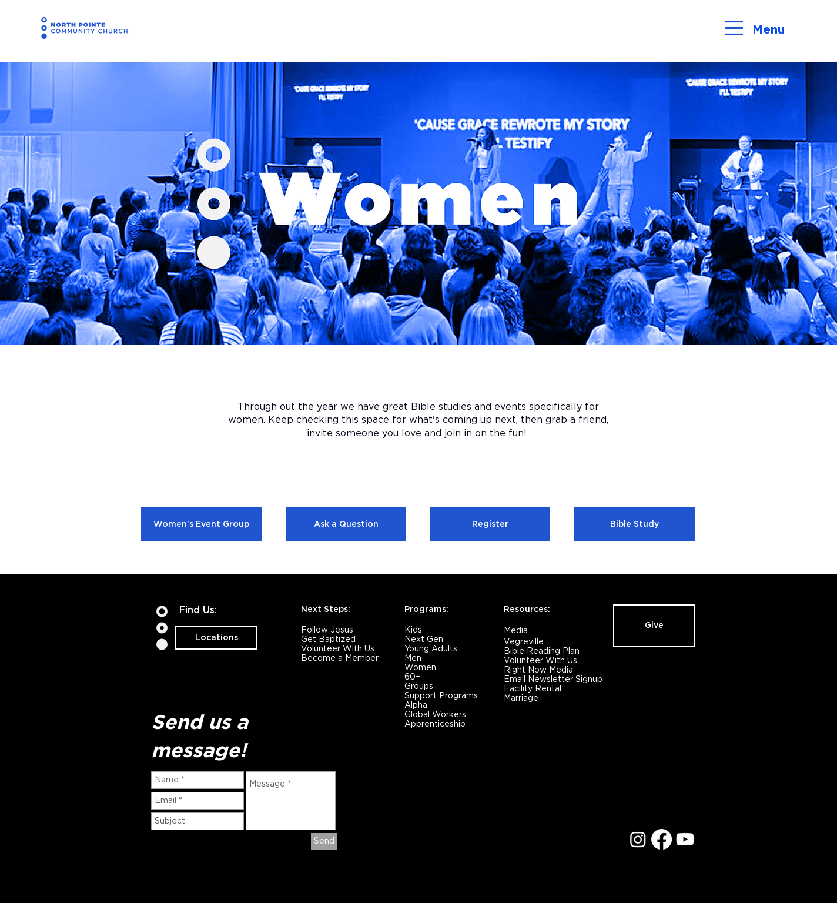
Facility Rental (532, 688)
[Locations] (216, 638)
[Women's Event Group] (201, 524)
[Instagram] (638, 839)
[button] (734, 28)
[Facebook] (661, 839)
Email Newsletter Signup (553, 679)
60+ (412, 676)
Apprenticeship (435, 723)
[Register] (490, 524)
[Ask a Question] (346, 524)
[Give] (654, 625)
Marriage (521, 698)
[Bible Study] (634, 524)
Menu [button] (768, 29)
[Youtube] (685, 839)
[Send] (324, 841)
